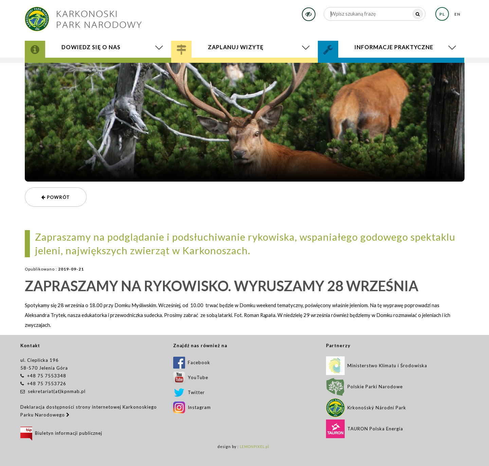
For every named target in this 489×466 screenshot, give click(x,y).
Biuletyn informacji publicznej (61, 433)
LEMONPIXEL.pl (254, 447)
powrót (55, 197)
